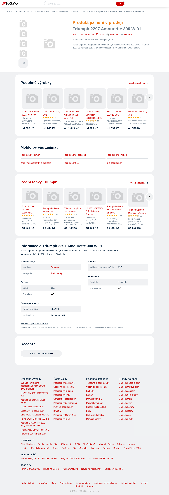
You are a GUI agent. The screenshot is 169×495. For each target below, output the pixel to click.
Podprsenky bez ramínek (65, 403)
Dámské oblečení (60, 11)
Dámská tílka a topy (128, 395)
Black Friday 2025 (132, 448)
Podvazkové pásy (94, 403)
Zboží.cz (9, 11)
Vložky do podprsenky (96, 387)
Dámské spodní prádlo (82, 11)
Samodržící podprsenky (64, 399)
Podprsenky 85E (71, 163)
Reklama (144, 483)
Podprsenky (101, 11)
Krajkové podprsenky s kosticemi (36, 163)
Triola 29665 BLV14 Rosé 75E (35, 430)
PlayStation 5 (89, 444)
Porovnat (112, 34)
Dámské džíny (125, 403)
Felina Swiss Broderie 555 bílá (35, 419)
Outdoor (106, 448)
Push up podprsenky (63, 407)
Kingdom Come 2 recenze (73, 458)
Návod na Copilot (51, 469)
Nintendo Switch (106, 444)
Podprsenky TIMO (61, 395)
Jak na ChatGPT (70, 469)
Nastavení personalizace (105, 483)
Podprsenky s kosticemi (75, 155)
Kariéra (90, 486)
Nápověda (43, 483)
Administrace (66, 483)
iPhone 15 (66, 444)
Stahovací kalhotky (95, 415)
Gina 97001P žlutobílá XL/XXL (35, 415)
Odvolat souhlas (128, 483)
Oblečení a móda (24, 11)
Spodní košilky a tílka (96, 407)
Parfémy (66, 448)
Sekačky (83, 448)
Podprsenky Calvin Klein (64, 415)
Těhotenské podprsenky (97, 383)
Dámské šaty (125, 415)
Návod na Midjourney (91, 469)
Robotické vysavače (40, 448)
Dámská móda (42, 11)
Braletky (57, 411)
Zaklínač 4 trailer (50, 458)
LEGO (77, 444)
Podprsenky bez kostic (63, 383)
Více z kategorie (139, 183)
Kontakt (79, 486)
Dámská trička (125, 399)
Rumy (56, 448)
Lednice (24, 448)
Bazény (116, 448)
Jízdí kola (95, 448)
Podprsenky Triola (61, 419)
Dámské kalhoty (126, 407)
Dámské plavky (93, 419)
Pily (74, 448)
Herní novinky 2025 (30, 458)
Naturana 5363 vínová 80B (33, 434)
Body (88, 411)
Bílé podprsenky (114, 163)
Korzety (89, 395)
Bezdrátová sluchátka (48, 444)
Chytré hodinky (28, 444)
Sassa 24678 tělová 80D (32, 411)
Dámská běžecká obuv (129, 383)
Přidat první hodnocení (83, 34)
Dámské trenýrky (94, 399)
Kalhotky (90, 391)
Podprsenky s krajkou (117, 155)
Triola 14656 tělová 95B (32, 407)
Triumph (55, 267)
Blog (53, 483)
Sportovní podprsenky (63, 387)
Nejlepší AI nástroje (113, 469)
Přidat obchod (27, 483)
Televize (121, 444)
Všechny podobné (138, 83)
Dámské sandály (127, 391)
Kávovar (132, 444)
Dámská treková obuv (129, 387)
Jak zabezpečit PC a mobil (100, 458)
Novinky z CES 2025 (30, 469)
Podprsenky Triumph (30, 155)
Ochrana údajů (83, 483)
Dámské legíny (126, 411)
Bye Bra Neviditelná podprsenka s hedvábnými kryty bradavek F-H (33, 386)
